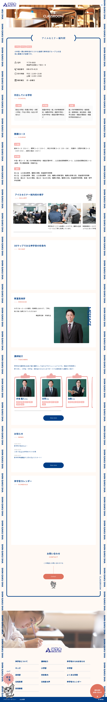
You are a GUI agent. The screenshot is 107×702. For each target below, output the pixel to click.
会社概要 (22, 699)
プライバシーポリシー (9, 699)
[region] (54, 218)
